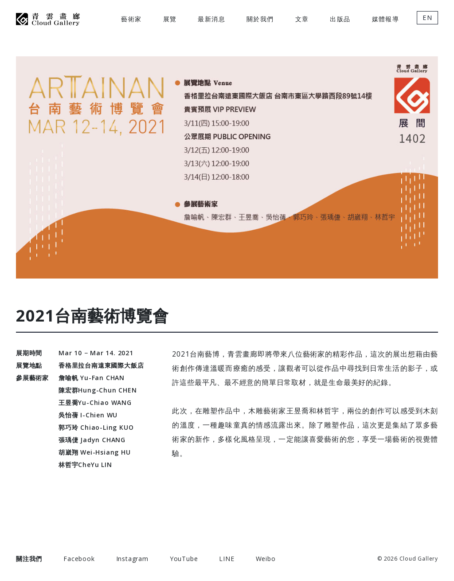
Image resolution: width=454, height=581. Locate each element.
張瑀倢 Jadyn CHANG (92, 440)
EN (427, 17)
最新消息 (211, 19)
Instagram (132, 558)
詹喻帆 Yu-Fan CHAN (92, 377)
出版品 (340, 19)
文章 (302, 19)
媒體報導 (385, 19)
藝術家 (131, 19)
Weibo (266, 558)
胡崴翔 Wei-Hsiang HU (95, 452)
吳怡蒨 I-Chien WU (88, 415)
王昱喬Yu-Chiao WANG (95, 402)
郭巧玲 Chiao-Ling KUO (96, 427)
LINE (226, 558)
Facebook (78, 558)
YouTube (184, 558)
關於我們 (260, 19)
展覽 (170, 19)
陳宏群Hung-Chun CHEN (98, 390)
